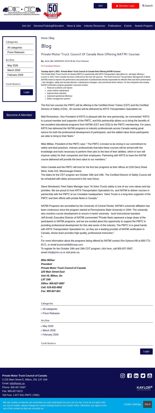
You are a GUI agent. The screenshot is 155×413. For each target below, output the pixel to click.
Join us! (26, 26)
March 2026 (49, 330)
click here (106, 248)
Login (146, 351)
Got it (147, 404)
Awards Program (144, 26)
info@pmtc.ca (55, 252)
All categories (50, 309)
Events (128, 26)
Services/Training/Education (49, 26)
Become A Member (19, 115)
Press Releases (82, 61)
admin (47, 61)
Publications (114, 26)
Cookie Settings (132, 404)
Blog (51, 38)
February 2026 (50, 334)
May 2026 (48, 326)
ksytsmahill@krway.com (70, 244)
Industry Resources (94, 26)
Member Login (125, 6)
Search (149, 5)
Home (44, 38)
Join (100, 5)
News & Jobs (74, 26)
